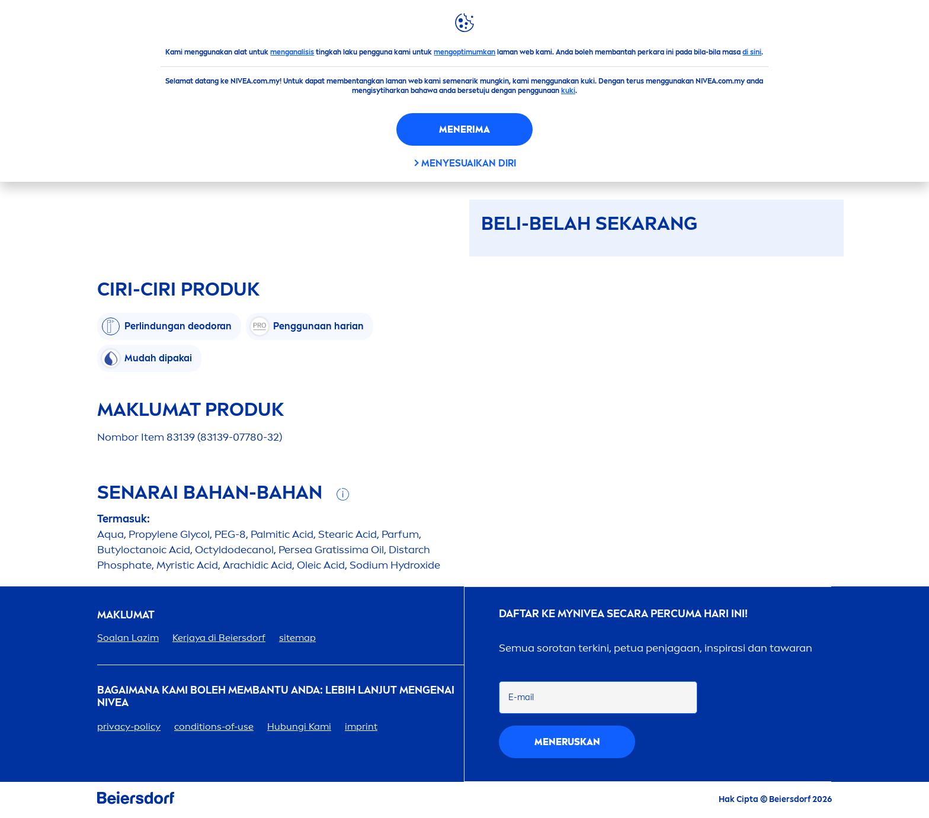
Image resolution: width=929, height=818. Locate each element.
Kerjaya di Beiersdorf (218, 637)
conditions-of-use (214, 726)
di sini (751, 52)
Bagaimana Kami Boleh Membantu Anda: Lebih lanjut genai (275, 697)
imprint (361, 726)
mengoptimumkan (464, 52)
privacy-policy (129, 726)
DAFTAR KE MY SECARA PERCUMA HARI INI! (623, 614)
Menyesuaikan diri (468, 163)
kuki (568, 90)
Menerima (464, 129)
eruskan (567, 742)
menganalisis (292, 52)
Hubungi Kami (299, 726)
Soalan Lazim (128, 637)
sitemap (297, 637)
